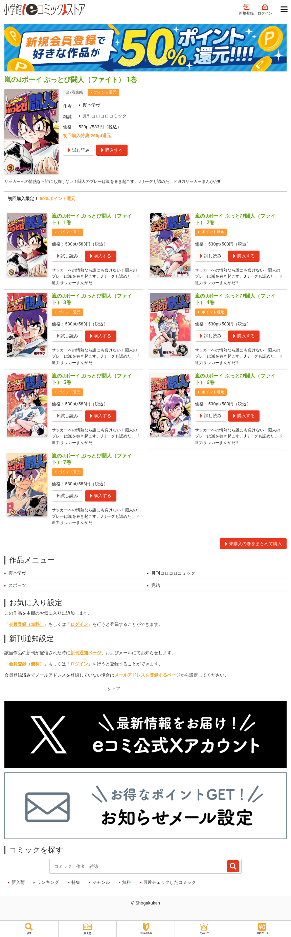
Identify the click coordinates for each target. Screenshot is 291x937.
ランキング (48, 889)
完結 (155, 592)
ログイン (265, 10)
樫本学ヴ (91, 105)
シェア (113, 695)
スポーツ (17, 592)
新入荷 (18, 889)
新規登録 (246, 10)
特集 (75, 889)
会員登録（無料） (26, 631)
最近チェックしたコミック (169, 889)
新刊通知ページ (85, 659)
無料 (126, 889)
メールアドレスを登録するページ (147, 682)
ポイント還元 (105, 92)
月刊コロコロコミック (105, 116)
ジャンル (101, 889)
